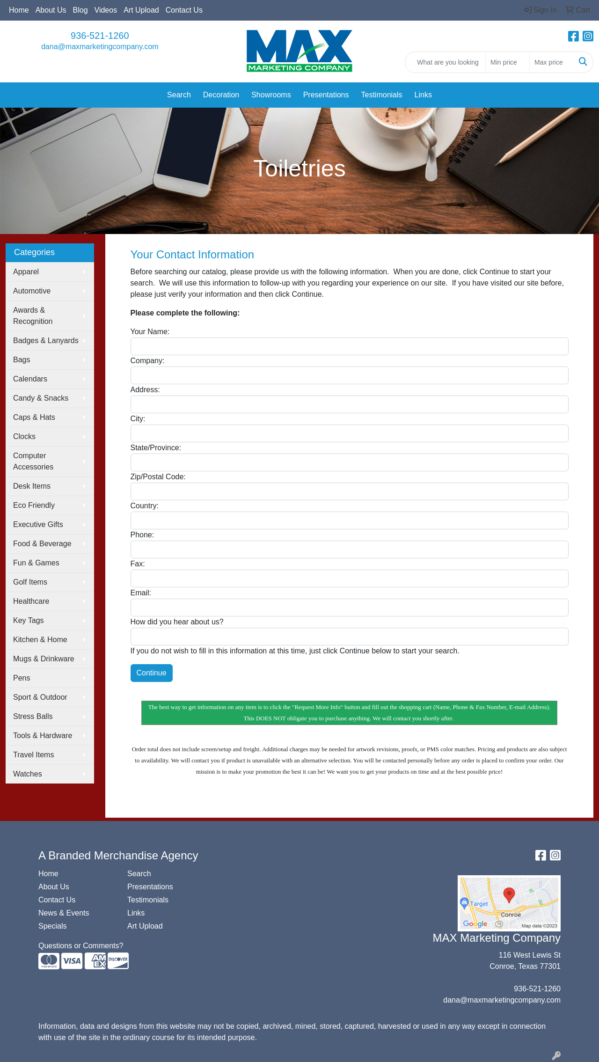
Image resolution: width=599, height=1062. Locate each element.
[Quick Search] (445, 62)
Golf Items (30, 582)
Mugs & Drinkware (43, 659)
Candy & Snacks (40, 398)
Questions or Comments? (80, 946)
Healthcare (31, 601)
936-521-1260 (100, 35)
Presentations (326, 95)
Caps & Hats (34, 417)
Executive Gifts (38, 524)
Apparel (26, 272)
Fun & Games (36, 563)
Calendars (30, 379)
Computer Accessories (33, 461)
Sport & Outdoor (40, 697)
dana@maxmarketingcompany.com (100, 47)
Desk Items (32, 486)
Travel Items (33, 755)
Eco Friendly (34, 505)
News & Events (63, 913)
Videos (106, 10)
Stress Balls (32, 716)
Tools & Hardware (42, 736)
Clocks (24, 436)
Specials (52, 926)
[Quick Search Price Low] (507, 62)
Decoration (221, 95)
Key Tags (28, 620)
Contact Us (184, 10)
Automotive (32, 291)
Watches (27, 774)
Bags (21, 360)
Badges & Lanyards (46, 340)
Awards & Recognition (33, 315)
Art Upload (141, 10)
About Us (51, 10)
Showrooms (271, 95)
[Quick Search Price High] (551, 62)
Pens (21, 678)
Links (423, 95)
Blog (80, 10)
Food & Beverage (42, 544)
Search (179, 95)
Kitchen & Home (40, 640)
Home (19, 10)
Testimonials (381, 95)
